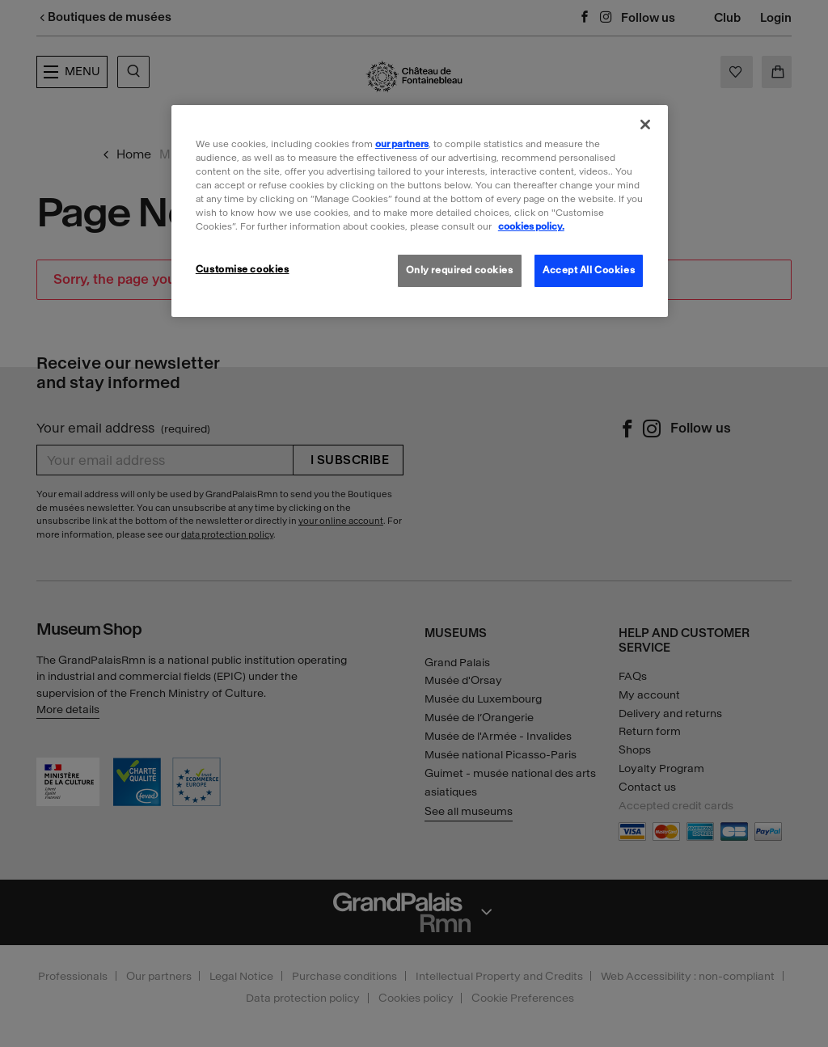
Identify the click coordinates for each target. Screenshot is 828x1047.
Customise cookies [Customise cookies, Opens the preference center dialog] (242, 269)
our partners (402, 144)
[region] (419, 211)
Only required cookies (459, 270)
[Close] (645, 124)
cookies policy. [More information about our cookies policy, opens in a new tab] (531, 226)
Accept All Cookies (589, 270)
